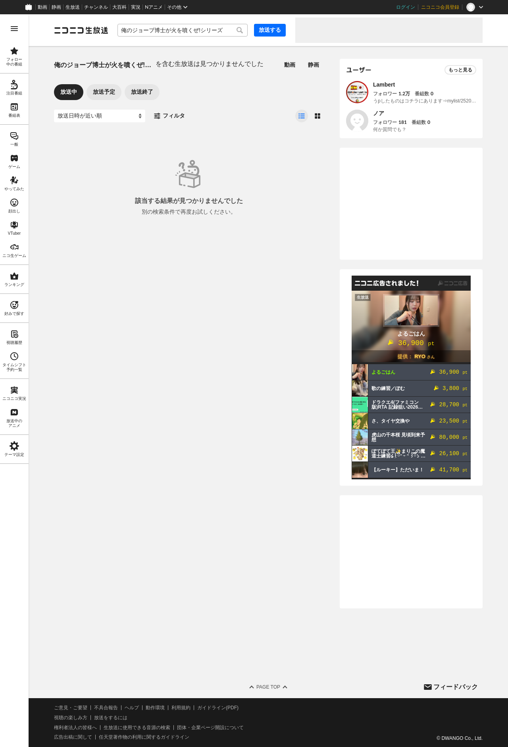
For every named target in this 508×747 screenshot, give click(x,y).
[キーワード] (182, 30)
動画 (42, 7)
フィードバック (455, 686)
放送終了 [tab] (142, 92)
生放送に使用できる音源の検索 (137, 727)
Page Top (268, 687)
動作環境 (155, 707)
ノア (378, 113)
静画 (56, 7)
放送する (270, 30)
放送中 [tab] (68, 92)
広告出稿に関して (73, 737)
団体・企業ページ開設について (210, 727)
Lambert (384, 84)
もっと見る (460, 70)
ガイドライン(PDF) (218, 707)
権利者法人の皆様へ (75, 727)
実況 (135, 7)
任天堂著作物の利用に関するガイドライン (144, 737)
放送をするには (110, 717)
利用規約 (180, 707)
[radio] (301, 116)
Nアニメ (154, 7)
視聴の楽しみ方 (70, 717)
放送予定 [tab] (104, 92)
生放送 (72, 7)
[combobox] (182, 30)
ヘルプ (132, 707)
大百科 (119, 7)
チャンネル (96, 7)
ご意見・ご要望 (70, 707)
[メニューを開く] (14, 29)
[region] (14, 380)
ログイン (405, 7)
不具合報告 (106, 707)
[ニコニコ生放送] (81, 30)
